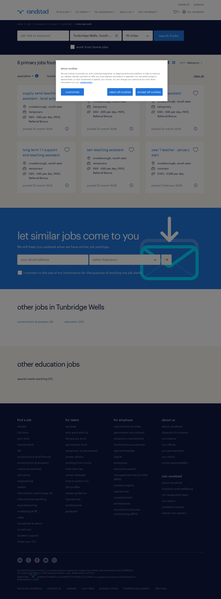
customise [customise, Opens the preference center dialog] (72, 91)
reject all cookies (120, 91)
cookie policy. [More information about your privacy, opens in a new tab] (86, 82)
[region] (112, 80)
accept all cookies (149, 91)
